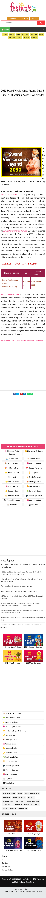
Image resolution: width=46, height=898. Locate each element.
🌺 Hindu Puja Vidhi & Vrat (13, 731)
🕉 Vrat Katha (33, 509)
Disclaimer (6, 871)
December (34, 37)
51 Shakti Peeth (9, 798)
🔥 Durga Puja (33, 477)
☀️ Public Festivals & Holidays (14, 735)
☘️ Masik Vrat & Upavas (12, 722)
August (41, 34)
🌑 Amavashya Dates (34, 500)
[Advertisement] (23, 63)
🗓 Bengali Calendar (12, 504)
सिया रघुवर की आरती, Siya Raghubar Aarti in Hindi (17, 591)
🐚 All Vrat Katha (34, 463)
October (19, 37)
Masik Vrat (19, 805)
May (27, 34)
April (23, 34)
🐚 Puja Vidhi (12, 509)
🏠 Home (5, 30)
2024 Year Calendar (33, 667)
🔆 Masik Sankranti (33, 481)
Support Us (12, 18)
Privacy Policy (7, 874)
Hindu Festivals (19, 801)
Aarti (20, 798)
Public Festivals (32, 805)
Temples (12, 812)
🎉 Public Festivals (12, 472)
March (18, 34)
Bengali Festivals (32, 798)
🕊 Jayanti (12, 481)
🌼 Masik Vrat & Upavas (34, 455)
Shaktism (28, 808)
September (12, 37)
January (5, 34)
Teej (5, 812)
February (11, 34)
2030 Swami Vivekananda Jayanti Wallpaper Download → (23, 345)
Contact (5, 867)
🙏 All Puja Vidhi (12, 463)
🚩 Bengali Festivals (34, 472)
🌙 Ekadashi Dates (12, 495)
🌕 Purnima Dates (12, 500)
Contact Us (24, 18)
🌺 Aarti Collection (34, 468)
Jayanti (31, 801)
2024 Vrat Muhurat (12, 667)
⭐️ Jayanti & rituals (10, 726)
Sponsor (35, 18)
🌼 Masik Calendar (34, 491)
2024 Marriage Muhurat (13, 651)
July (36, 34)
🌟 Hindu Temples (12, 477)
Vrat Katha (22, 812)
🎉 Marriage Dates (34, 486)
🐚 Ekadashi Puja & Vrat (12, 718)
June (31, 34)
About (4, 864)
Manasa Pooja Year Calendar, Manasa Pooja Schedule (19, 596)
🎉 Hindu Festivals (12, 468)
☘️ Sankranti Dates (33, 495)
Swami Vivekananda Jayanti (15, 235)
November (26, 37)
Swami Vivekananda (10, 199)
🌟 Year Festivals (12, 486)
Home (4, 860)
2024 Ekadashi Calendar (33, 651)
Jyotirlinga (8, 805)
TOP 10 (36, 808)
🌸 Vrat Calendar (12, 491)
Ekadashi (6, 801)
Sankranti (17, 808)
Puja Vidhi (7, 808)
